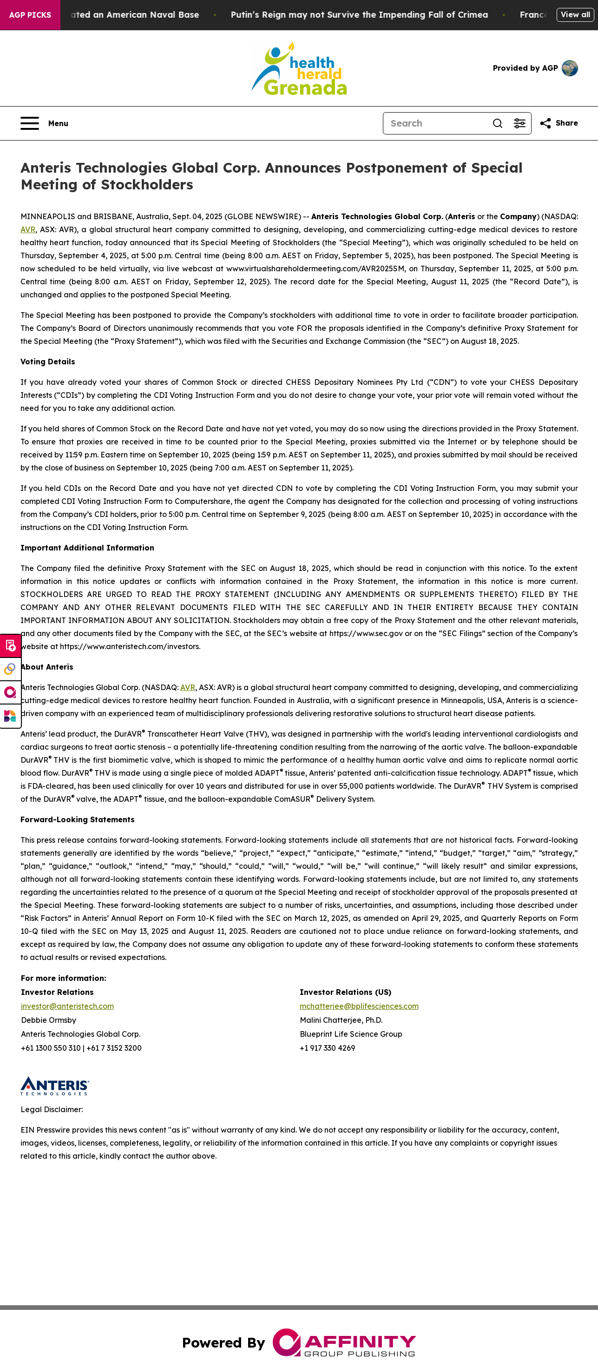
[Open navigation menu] (44, 123)
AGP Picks (30, 15)
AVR (27, 229)
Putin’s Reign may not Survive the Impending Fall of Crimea (372, 14)
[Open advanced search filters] (520, 123)
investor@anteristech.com (67, 1006)
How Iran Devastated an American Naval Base (111, 14)
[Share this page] (558, 123)
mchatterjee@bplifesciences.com (359, 1006)
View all (575, 14)
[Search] (434, 123)
